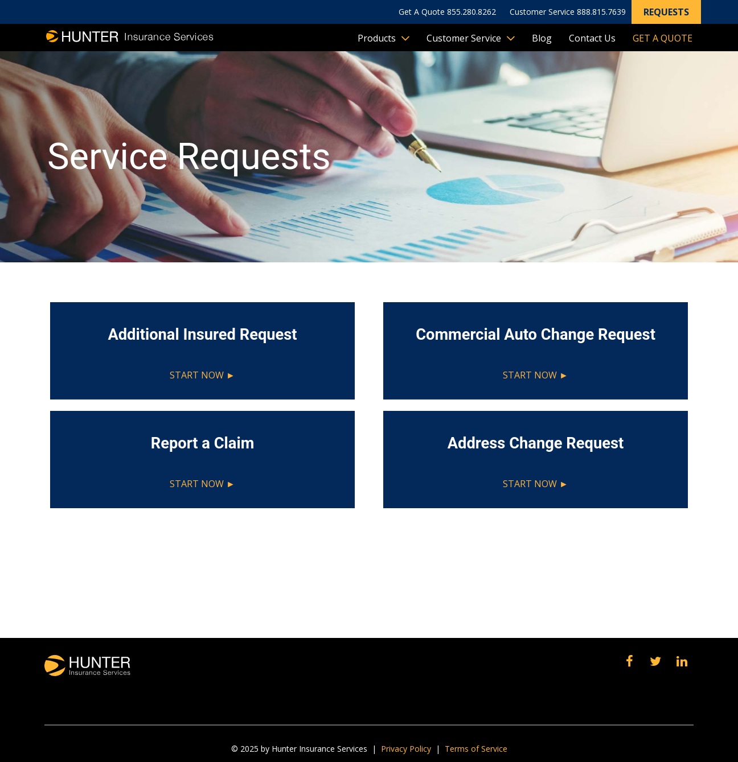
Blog (542, 38)
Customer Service (464, 38)
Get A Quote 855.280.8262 (447, 11)
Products (377, 38)
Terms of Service (476, 748)
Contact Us (592, 38)
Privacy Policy (406, 748)
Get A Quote (662, 38)
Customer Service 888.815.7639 (568, 11)
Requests (666, 12)
